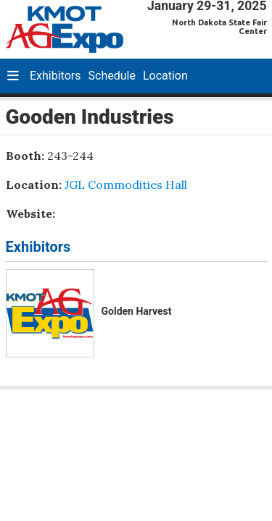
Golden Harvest (137, 311)
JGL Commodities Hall (126, 184)
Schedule (112, 75)
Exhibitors (55, 75)
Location (165, 75)
